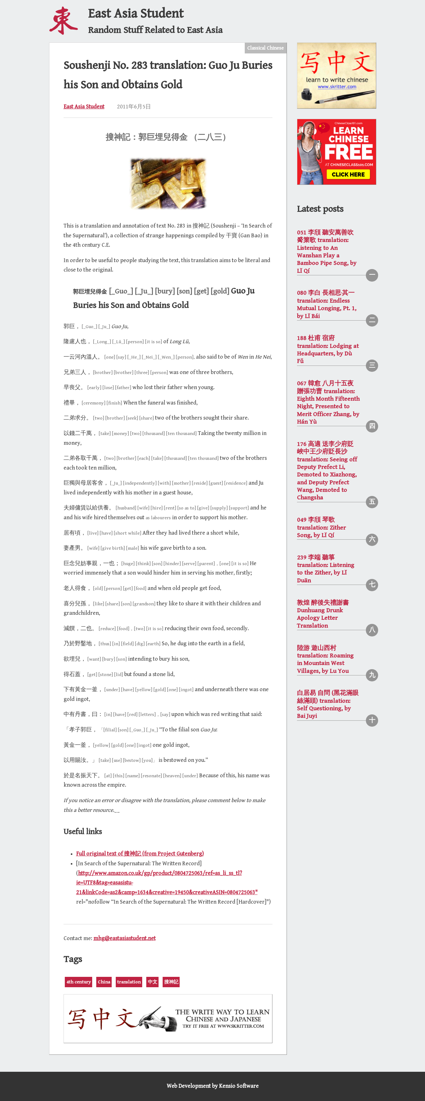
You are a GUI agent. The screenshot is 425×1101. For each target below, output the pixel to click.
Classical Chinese (265, 48)
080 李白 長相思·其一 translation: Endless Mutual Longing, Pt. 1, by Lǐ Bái (326, 304)
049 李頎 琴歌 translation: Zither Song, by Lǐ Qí (321, 527)
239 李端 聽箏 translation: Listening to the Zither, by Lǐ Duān (325, 569)
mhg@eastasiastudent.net (124, 938)
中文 (152, 982)
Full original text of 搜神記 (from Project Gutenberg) (140, 854)
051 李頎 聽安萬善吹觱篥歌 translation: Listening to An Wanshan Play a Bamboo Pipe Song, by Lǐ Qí (326, 252)
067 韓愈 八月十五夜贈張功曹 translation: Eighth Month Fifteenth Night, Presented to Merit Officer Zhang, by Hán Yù (328, 403)
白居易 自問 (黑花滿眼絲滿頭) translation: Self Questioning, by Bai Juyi (328, 705)
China (104, 982)
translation (129, 982)
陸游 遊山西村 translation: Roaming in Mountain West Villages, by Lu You (325, 660)
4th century (78, 982)
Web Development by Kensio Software (213, 1086)
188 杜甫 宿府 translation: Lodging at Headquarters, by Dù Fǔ (328, 350)
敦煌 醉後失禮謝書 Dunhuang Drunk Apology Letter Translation (323, 614)
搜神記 (171, 982)
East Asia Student (84, 106)
